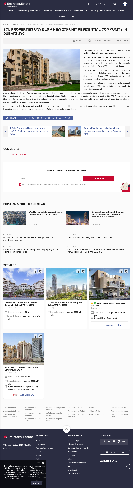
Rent (70, 466)
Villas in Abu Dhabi (96, 414)
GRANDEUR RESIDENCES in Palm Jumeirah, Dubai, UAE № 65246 (21, 304)
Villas (70, 459)
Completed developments (78, 448)
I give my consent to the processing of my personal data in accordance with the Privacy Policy (55, 184)
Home (37, 441)
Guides (38, 452)
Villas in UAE (94, 408)
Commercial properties (77, 463)
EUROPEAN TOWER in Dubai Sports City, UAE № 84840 (22, 368)
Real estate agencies (44, 448)
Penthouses (73, 455)
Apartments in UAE (11, 408)
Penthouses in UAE (76, 408)
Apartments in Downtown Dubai (10, 415)
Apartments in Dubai (11, 411)
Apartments (72, 452)
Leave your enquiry (116, 452)
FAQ (37, 459)
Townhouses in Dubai (119, 411)
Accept (36, 483)
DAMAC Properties (113, 325)
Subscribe (99, 178)
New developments (75, 441)
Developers (40, 444)
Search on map (41, 455)
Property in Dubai (75, 474)
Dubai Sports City (27, 395)
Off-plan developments (77, 444)
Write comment (19, 154)
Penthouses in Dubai (76, 411)
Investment (72, 470)
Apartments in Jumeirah (30, 409)
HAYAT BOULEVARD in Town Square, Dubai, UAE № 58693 (65, 304)
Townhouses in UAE (119, 408)
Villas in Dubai (95, 411)
